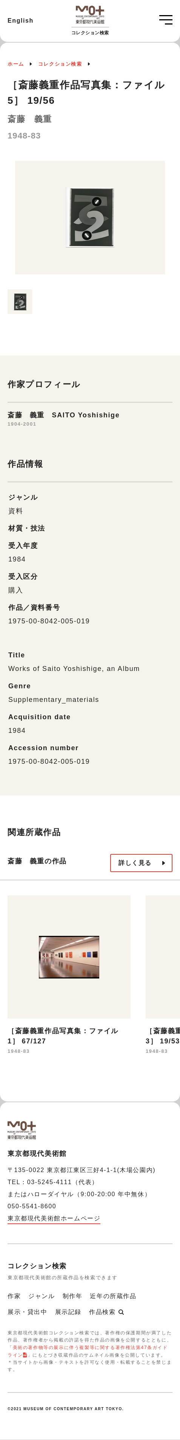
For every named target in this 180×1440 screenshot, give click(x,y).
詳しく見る (135, 863)
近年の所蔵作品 (113, 1296)
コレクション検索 (60, 64)
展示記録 (68, 1312)
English (21, 20)
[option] (90, 221)
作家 (14, 1296)
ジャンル (41, 1296)
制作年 (73, 1296)
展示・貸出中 (28, 1312)
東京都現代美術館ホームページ (54, 1218)
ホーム (16, 64)
